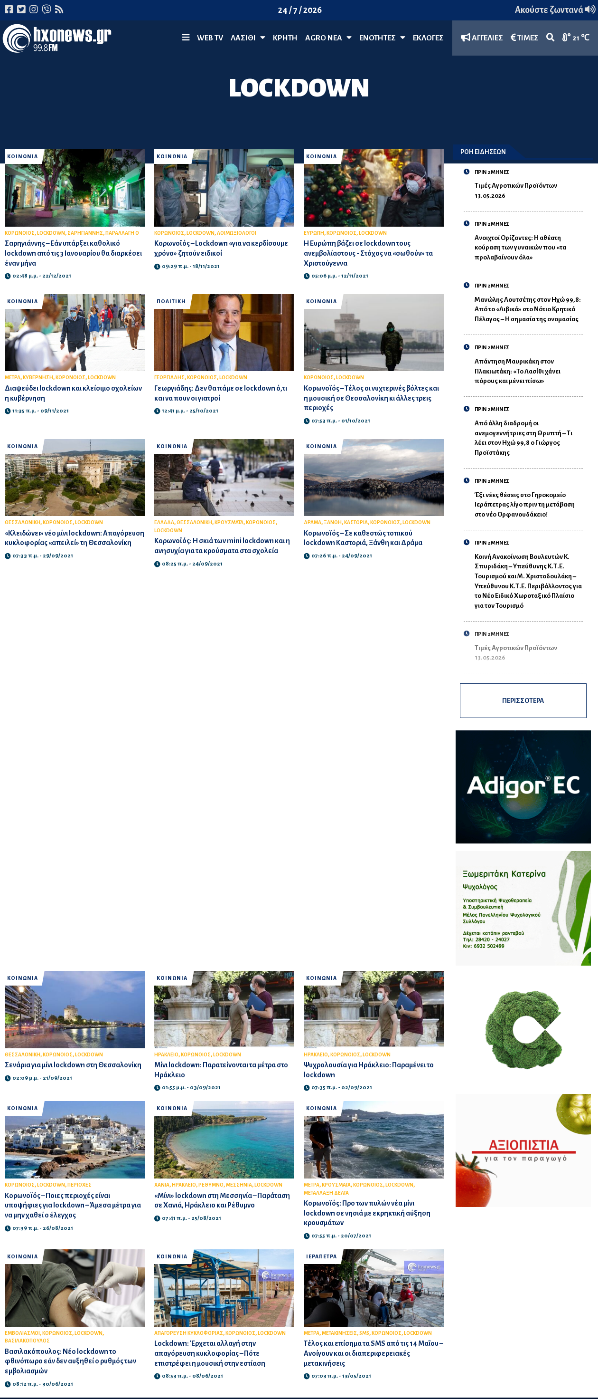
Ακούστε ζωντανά (555, 10)
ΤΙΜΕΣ (525, 37)
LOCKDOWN (51, 233)
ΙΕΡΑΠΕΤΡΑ (321, 1256)
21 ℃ (575, 37)
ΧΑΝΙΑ (161, 1185)
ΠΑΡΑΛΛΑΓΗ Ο (122, 233)
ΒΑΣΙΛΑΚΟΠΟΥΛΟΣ (27, 1340)
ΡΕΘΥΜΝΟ (211, 1185)
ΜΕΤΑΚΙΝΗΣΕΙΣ (339, 1333)
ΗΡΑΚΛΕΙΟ (166, 1054)
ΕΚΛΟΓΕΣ (428, 38)
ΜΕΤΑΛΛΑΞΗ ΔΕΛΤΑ (326, 1193)
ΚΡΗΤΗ (285, 38)
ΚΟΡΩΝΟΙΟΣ (20, 233)
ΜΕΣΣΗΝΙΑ (239, 1185)
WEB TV (210, 38)
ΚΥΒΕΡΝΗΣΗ (38, 377)
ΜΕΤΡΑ (12, 377)
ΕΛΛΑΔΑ (164, 522)
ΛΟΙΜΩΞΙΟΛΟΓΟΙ (236, 233)
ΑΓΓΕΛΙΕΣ (482, 37)
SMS (364, 1333)
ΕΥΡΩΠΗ (314, 233)
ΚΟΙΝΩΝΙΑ (22, 156)
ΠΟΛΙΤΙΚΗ (171, 301)
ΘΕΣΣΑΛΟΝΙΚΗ (22, 522)
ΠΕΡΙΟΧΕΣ (79, 1185)
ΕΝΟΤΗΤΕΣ (382, 37)
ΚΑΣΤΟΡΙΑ (356, 522)
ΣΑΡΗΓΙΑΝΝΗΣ (85, 233)
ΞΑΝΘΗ (333, 522)
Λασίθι (248, 37)
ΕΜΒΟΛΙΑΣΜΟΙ (22, 1333)
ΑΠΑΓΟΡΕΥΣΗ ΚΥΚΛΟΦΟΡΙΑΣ (188, 1333)
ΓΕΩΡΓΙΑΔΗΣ (169, 377)
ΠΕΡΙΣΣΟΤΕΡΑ (523, 700)
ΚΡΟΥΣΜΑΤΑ (229, 522)
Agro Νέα (328, 37)
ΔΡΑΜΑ (312, 522)
